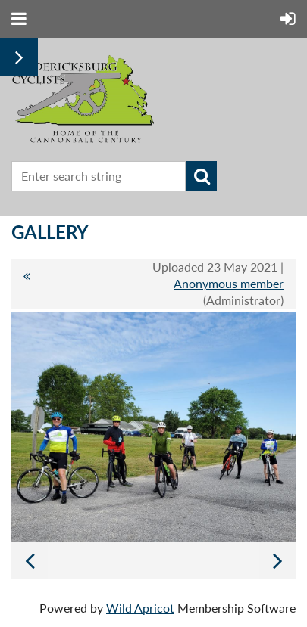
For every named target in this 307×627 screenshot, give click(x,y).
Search (201, 176)
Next (277, 560)
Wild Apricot (140, 608)
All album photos (26, 284)
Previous (29, 560)
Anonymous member (229, 283)
